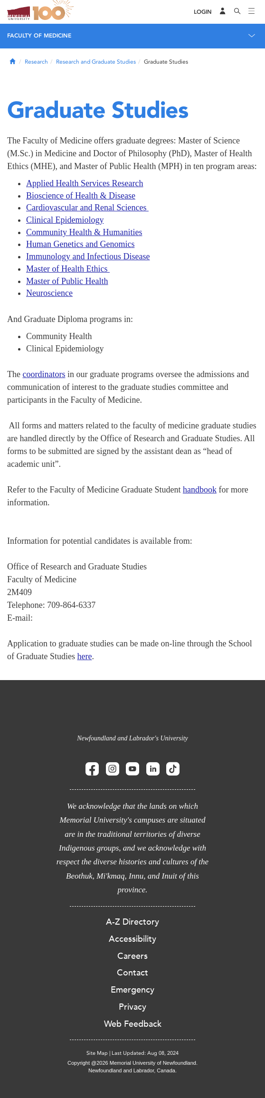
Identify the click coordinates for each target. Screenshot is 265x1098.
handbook (200, 489)
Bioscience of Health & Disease (80, 195)
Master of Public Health (67, 281)
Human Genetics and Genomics (80, 244)
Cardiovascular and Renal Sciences (87, 207)
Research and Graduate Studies (96, 61)
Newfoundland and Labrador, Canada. (132, 1070)
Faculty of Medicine (39, 35)
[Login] (203, 12)
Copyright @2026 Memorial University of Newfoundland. (132, 1063)
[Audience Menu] (223, 12)
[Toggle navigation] (252, 12)
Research (36, 61)
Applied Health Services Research (84, 183)
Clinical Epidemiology (65, 220)
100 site (54, 12)
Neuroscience (49, 293)
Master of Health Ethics (68, 269)
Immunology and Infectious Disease (88, 256)
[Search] (237, 12)
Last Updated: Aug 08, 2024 (145, 1053)
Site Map (97, 1053)
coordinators (43, 374)
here (84, 656)
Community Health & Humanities (84, 232)
